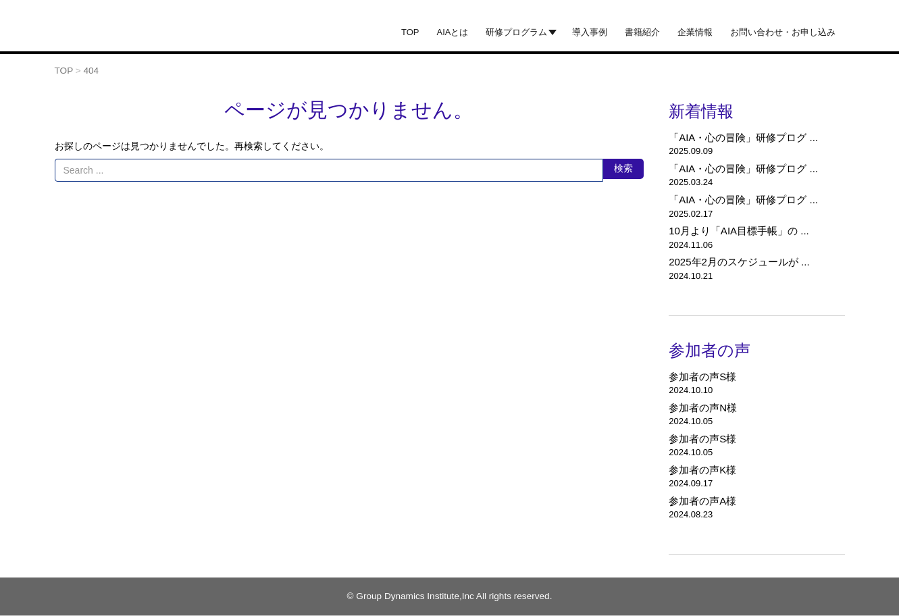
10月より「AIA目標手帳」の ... (739, 230)
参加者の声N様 (703, 407)
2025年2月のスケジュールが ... (739, 261)
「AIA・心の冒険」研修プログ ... (743, 137)
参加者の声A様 (702, 501)
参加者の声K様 (702, 470)
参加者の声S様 (702, 376)
